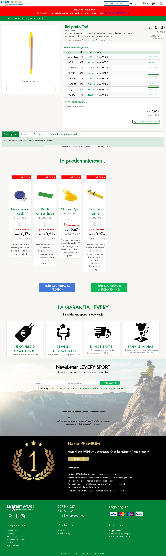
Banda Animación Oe (45, 211)
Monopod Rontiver (95, 211)
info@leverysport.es (71, 515)
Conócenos (11, 530)
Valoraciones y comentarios (64, 134)
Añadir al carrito (148, 122)
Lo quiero (153, 57)
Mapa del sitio (12, 545)
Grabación (39, 134)
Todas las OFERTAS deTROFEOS (57, 288)
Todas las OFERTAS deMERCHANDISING (109, 288)
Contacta (10, 533)
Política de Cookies (101, 388)
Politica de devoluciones (120, 536)
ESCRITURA (38, 18)
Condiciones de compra (119, 533)
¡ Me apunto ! (110, 382)
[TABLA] (109, 39)
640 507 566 (123, 12)
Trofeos (61, 530)
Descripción (10, 134)
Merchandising (22, 18)
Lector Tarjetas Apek (20, 211)
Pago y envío (115, 530)
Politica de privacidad (82, 388)
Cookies (10, 542)
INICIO (9, 18)
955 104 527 (109, 12)
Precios (25, 134)
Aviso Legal (118, 388)
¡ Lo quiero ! (78, 458)
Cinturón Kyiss (70, 209)
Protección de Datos (15, 539)
